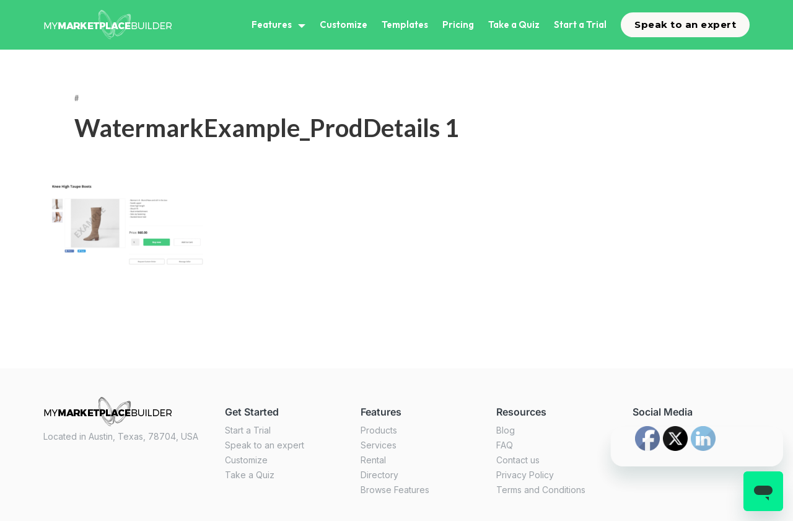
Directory (379, 475)
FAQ (504, 445)
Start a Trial (580, 24)
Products (379, 430)
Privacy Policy (525, 475)
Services (378, 445)
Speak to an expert (685, 24)
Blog (505, 430)
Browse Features (395, 489)
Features (272, 24)
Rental (373, 460)
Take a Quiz (514, 24)
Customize (343, 24)
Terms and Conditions (540, 489)
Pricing (458, 24)
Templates (405, 24)
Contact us (518, 460)
